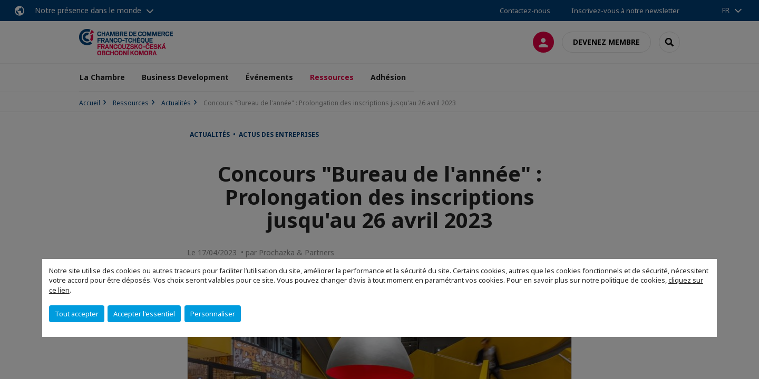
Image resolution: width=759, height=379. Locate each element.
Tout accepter (77, 313)
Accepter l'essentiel (144, 313)
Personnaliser (212, 313)
